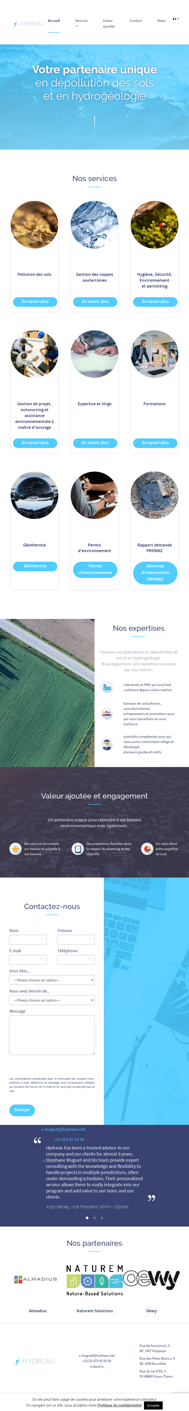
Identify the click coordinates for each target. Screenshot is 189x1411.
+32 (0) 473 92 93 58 (96, 1360)
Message (51, 1031)
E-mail (27, 956)
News (161, 20)
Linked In (97, 1366)
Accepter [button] (153, 1405)
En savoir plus (35, 301)
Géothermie (35, 566)
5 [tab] (109, 1320)
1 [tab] (87, 1218)
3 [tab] (101, 1218)
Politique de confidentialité (120, 1405)
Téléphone (76, 956)
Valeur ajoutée (108, 23)
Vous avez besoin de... (51, 996)
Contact (136, 20)
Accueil (54, 20)
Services (81, 20)
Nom (27, 936)
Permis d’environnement (95, 569)
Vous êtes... (51, 976)
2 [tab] (94, 1218)
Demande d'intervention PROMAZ (155, 573)
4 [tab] (101, 1320)
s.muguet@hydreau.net (97, 1355)
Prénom (76, 936)
